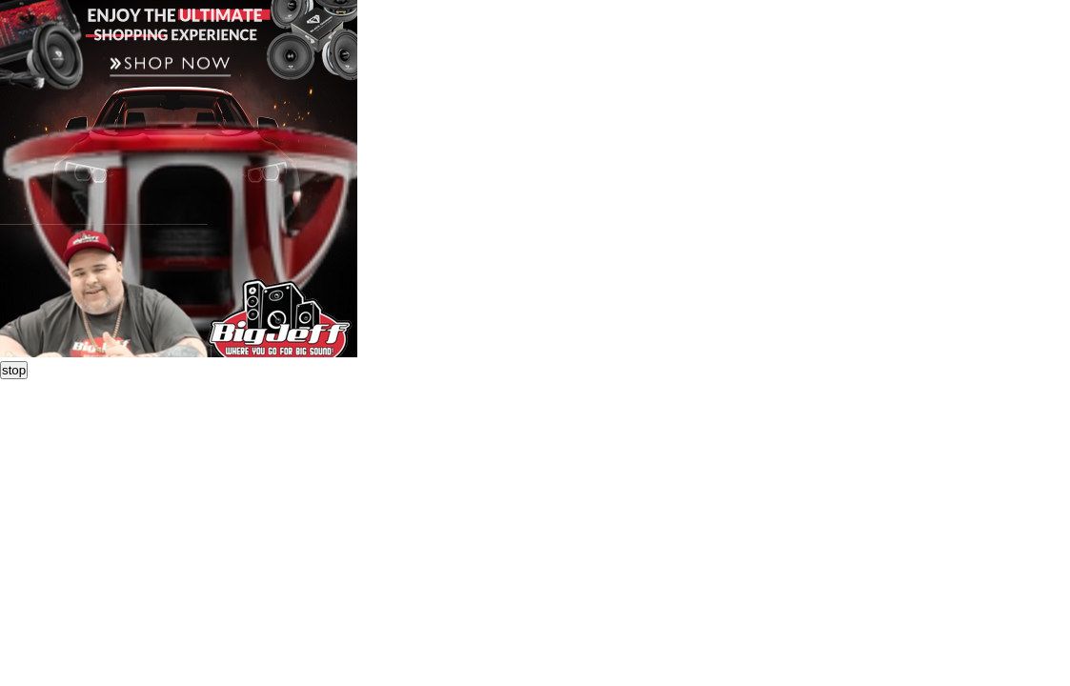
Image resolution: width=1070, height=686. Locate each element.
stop (14, 370)
